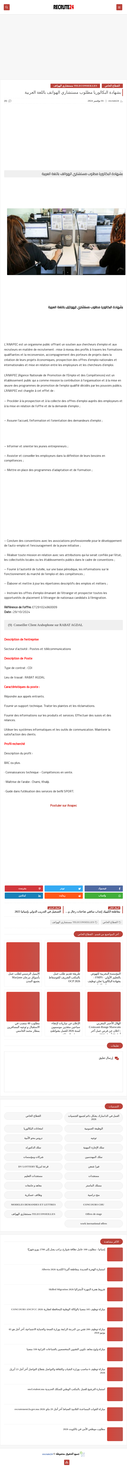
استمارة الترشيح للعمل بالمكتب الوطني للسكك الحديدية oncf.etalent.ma (66, 1389)
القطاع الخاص (112, 85)
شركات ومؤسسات (33, 1157)
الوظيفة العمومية (93, 1128)
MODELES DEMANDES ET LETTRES (33, 1204)
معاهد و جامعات (33, 1185)
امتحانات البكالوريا (33, 1128)
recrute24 (47, 1453)
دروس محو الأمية (33, 1138)
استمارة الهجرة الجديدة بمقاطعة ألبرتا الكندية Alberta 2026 (73, 1269)
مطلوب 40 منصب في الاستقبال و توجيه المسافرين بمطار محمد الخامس (23, 1027)
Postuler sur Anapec (63, 805)
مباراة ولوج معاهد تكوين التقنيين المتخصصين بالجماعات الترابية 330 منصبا (66, 1349)
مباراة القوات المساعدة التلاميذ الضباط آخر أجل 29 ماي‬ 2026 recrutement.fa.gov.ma (59, 1409)
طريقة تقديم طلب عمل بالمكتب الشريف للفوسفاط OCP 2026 (64, 977)
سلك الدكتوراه (33, 1147)
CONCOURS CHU (93, 1204)
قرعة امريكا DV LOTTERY (33, 1166)
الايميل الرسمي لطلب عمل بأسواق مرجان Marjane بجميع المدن (24, 977)
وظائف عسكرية (33, 1195)
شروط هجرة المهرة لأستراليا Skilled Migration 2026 (77, 1289)
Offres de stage (94, 1214)
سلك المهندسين (93, 1157)
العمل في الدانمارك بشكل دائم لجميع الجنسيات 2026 (93, 1117)
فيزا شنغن (93, 1166)
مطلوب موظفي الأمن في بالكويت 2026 (84, 1429)
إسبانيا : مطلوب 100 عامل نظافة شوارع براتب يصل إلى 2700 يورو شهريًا (66, 1249)
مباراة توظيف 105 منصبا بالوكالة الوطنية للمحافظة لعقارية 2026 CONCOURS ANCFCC (58, 1309)
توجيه (94, 1138)
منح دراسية (94, 1195)
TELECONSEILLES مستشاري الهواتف (75, 85)
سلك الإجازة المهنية (93, 1147)
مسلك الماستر (93, 1185)
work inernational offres (93, 1223)
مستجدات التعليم (33, 1176)
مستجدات (93, 1176)
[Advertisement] (63, 49)
